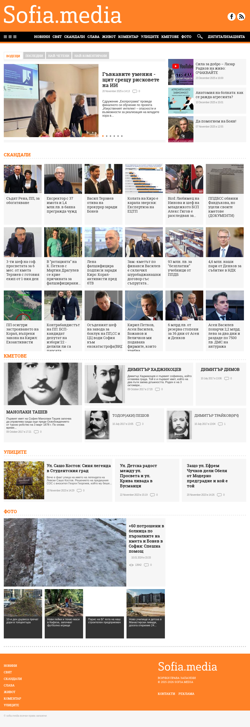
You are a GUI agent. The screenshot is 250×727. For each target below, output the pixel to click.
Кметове (170, 36)
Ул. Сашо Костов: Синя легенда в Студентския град (79, 468)
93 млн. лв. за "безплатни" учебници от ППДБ (180, 268)
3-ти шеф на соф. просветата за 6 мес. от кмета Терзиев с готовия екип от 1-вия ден (22, 270)
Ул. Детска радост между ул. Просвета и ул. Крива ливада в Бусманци (138, 476)
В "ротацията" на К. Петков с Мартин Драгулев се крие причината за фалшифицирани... (64, 272)
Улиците (150, 36)
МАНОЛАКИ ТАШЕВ (26, 412)
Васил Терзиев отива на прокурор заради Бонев (102, 205)
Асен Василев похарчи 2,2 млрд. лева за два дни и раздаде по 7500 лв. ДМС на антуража (224, 335)
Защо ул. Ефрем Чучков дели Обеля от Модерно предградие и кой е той (207, 476)
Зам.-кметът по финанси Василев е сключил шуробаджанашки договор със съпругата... (144, 272)
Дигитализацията (226, 36)
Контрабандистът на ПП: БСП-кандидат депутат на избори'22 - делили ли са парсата (63, 337)
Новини (10, 665)
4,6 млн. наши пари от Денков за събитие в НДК (224, 266)
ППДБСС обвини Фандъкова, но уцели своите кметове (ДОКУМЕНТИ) (223, 207)
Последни (34, 56)
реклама (186, 694)
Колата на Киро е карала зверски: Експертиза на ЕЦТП (143, 205)
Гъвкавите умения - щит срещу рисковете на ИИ (130, 80)
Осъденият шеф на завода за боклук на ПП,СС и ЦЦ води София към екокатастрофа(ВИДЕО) (108, 335)
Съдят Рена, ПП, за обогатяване (23, 200)
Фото (186, 36)
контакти (166, 694)
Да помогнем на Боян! (216, 121)
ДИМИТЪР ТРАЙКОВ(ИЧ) (216, 415)
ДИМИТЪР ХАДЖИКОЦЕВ (154, 369)
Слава (93, 36)
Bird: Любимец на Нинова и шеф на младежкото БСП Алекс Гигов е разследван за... (183, 207)
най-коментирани (90, 56)
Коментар (128, 36)
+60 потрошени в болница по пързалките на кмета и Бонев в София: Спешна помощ (146, 538)
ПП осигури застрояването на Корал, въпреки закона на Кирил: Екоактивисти (22, 333)
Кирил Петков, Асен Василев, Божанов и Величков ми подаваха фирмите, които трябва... (142, 337)
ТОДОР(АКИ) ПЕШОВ (130, 415)
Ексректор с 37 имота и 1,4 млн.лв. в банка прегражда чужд (62, 205)
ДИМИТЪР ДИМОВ (220, 369)
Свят (57, 36)
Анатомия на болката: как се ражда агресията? (219, 94)
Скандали (74, 36)
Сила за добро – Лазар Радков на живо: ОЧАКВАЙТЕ (215, 68)
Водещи (13, 56)
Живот (109, 36)
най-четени (58, 56)
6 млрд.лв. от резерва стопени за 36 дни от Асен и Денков (183, 331)
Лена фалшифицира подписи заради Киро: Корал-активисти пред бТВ (102, 272)
